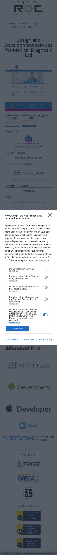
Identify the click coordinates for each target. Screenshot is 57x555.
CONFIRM (17, 328)
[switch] (45, 277)
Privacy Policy (45, 339)
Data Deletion (11, 339)
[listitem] (28, 270)
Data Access (28, 339)
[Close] (51, 216)
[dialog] (28, 277)
